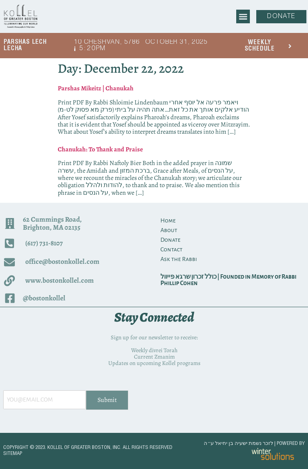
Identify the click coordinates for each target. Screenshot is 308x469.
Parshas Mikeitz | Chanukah (96, 88)
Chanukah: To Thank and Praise (100, 149)
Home (168, 220)
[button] (242, 16)
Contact (171, 249)
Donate (170, 240)
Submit (107, 400)
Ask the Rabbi (178, 259)
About (168, 230)
